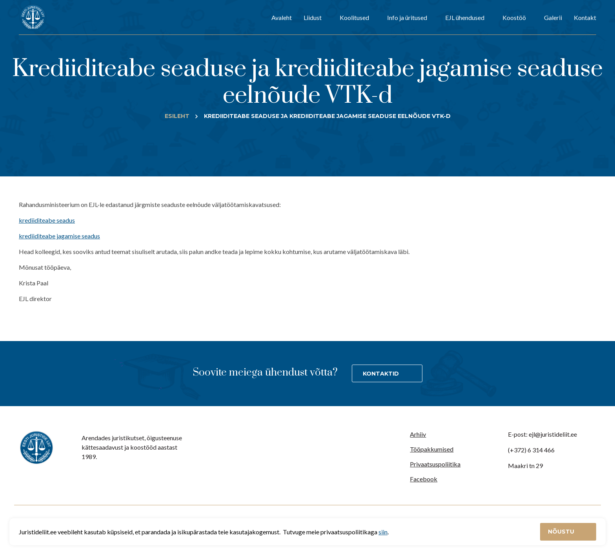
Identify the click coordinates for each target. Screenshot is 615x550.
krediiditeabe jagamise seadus (59, 236)
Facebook (423, 479)
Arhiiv (418, 434)
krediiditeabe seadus (47, 220)
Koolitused (354, 17)
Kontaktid (381, 373)
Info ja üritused (407, 17)
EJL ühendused (464, 17)
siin (383, 531)
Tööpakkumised (431, 449)
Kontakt (585, 17)
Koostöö (514, 17)
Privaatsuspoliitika (435, 464)
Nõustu (562, 531)
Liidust (313, 17)
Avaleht (281, 17)
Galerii (553, 17)
